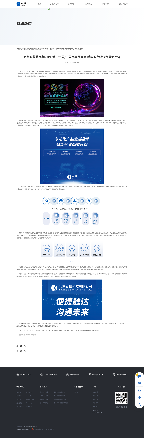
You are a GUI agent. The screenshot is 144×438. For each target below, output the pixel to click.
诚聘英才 (105, 4)
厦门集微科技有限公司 (31, 426)
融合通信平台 (30, 399)
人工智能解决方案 (59, 396)
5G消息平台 (20, 406)
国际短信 (19, 396)
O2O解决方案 (44, 396)
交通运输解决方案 (59, 392)
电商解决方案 (44, 392)
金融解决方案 (44, 399)
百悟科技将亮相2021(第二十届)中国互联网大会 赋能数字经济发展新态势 (57, 49)
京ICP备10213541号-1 (24, 429)
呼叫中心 (29, 403)
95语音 (18, 392)
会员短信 (19, 399)
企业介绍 (95, 399)
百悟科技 (19, 49)
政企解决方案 (44, 403)
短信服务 (29, 392)
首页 (39, 4)
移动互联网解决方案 (60, 399)
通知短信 (19, 403)
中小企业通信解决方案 (61, 403)
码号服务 (29, 406)
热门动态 (27, 49)
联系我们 (95, 406)
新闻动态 (88, 4)
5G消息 (28, 396)
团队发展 (95, 403)
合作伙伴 (76, 392)
